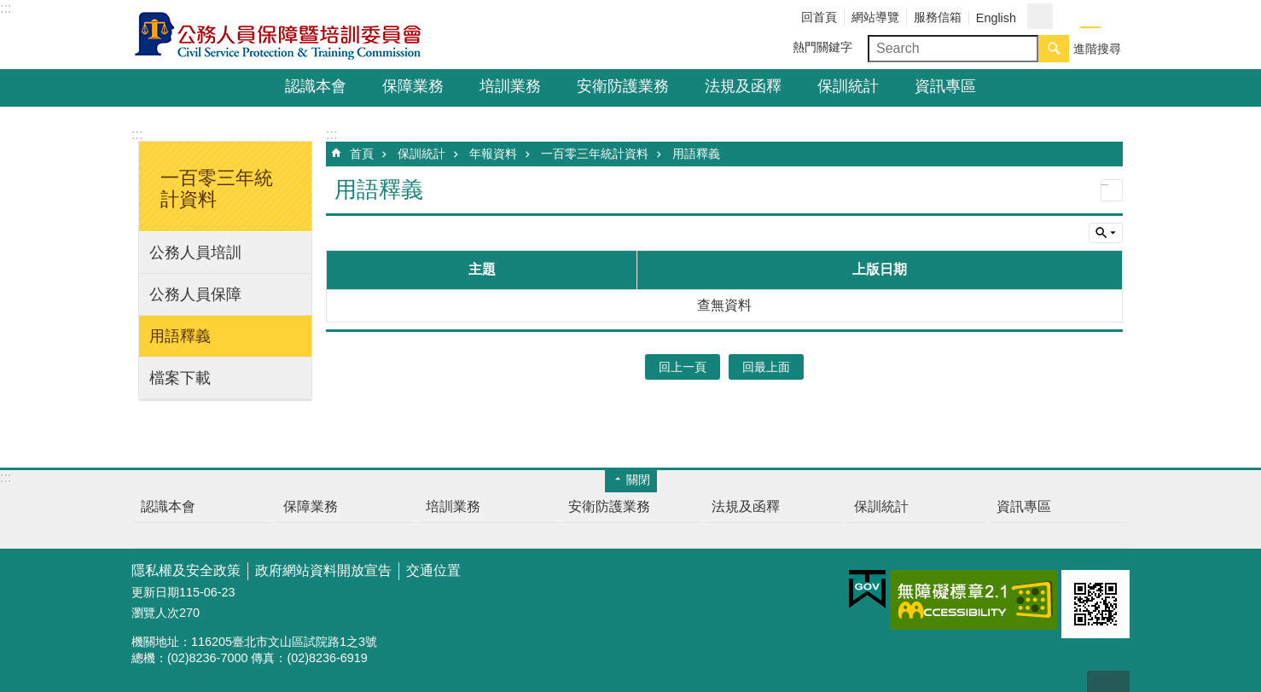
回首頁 (819, 17)
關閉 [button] (638, 479)
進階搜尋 (1097, 48)
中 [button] (1090, 17)
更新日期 (155, 592)
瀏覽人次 (155, 612)
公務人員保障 (195, 294)
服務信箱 (938, 17)
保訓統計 (848, 86)
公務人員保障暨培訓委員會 (280, 35)
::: (5, 8)
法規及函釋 (743, 86)
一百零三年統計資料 (594, 153)
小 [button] (1070, 17)
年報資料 (493, 153)
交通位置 (433, 570)
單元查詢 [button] (1106, 233)
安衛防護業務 (623, 86)
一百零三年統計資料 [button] (216, 188)
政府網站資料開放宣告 (323, 570)
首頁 (362, 153)
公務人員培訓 (195, 252)
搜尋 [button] (1053, 48)
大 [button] (1111, 17)
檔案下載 (180, 378)
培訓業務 (510, 86)
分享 (1040, 16)
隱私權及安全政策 (186, 570)
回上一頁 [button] (682, 367)
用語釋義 (180, 336)
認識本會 (315, 86)
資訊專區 (945, 86)
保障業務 (413, 86)
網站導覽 (875, 17)
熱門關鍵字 (822, 47)
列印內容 (1112, 190)
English (996, 18)
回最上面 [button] (766, 367)
